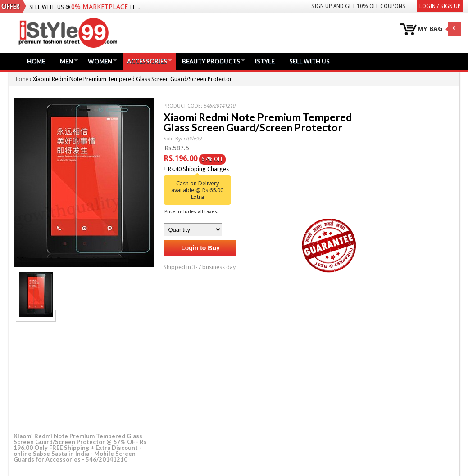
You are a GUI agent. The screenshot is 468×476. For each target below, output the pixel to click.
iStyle (264, 61)
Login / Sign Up (440, 6)
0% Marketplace (99, 7)
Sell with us (309, 61)
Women (100, 61)
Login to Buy (200, 247)
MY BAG (430, 29)
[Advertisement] (81, 375)
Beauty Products (211, 61)
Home (36, 61)
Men (66, 61)
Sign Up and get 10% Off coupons (358, 6)
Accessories (147, 61)
